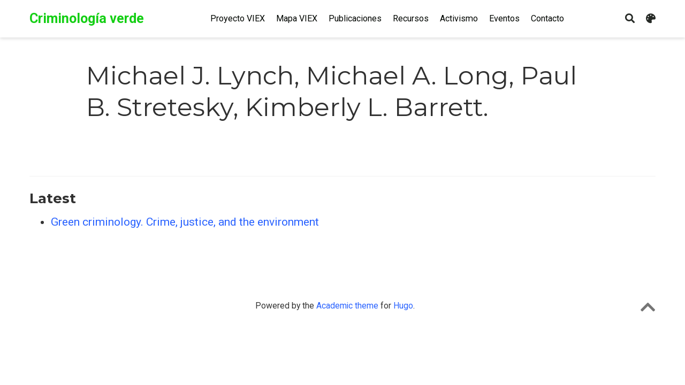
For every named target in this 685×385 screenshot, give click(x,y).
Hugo (403, 306)
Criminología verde (86, 18)
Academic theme (347, 306)
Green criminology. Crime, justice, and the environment (185, 221)
